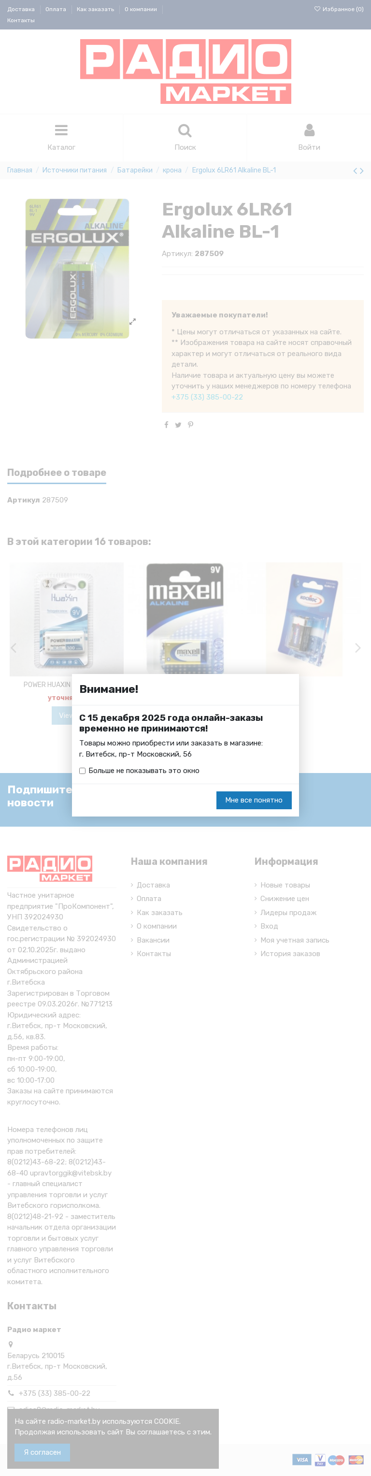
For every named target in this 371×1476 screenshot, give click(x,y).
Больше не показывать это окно (144, 770)
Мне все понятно (254, 800)
